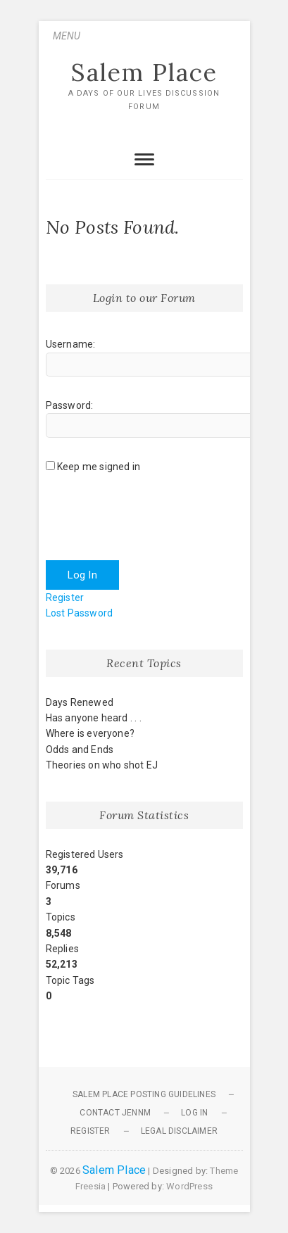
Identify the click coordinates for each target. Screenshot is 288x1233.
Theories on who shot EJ (102, 765)
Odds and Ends (80, 749)
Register (65, 597)
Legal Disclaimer (179, 1131)
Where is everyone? (90, 733)
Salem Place (144, 72)
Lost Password (79, 613)
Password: (70, 405)
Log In (82, 575)
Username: (71, 344)
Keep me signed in (98, 466)
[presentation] (153, 518)
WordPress (189, 1186)
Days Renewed (79, 702)
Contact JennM (115, 1113)
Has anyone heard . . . (94, 717)
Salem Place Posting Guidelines (144, 1094)
